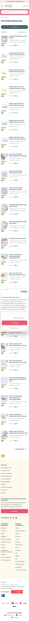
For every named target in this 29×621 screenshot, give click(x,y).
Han (16, 559)
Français (14, 617)
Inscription (14, 511)
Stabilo (17, 528)
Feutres (3, 545)
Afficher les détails (19, 317)
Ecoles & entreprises (6, 473)
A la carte (5, 17)
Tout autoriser (14, 322)
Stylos (2, 533)
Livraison (3, 484)
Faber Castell (18, 545)
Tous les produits (5, 560)
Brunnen (17, 542)
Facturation (4, 490)
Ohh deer (18, 536)
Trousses (3, 531)
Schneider (18, 550)
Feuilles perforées (5, 542)
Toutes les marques (20, 570)
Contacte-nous (5, 470)
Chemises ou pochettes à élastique (7, 551)
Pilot (16, 553)
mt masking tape (20, 561)
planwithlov (18, 567)
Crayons (3, 547)
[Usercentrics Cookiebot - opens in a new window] (20, 292)
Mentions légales (21, 586)
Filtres (15, 27)
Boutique (3, 493)
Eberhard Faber (19, 564)
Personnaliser (14, 328)
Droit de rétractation (6, 487)
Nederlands (8, 615)
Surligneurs (4, 536)
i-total (17, 539)
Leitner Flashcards (20, 531)
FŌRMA (17, 556)
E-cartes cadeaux (6, 479)
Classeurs (3, 554)
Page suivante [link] (19, 449)
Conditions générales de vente (8, 586)
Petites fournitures (6, 557)
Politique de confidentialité (7, 588)
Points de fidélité (5, 482)
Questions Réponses (6, 476)
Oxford (17, 533)
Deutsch (18, 615)
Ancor (17, 547)
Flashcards (4, 528)
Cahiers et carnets (6, 539)
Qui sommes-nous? (6, 468)
